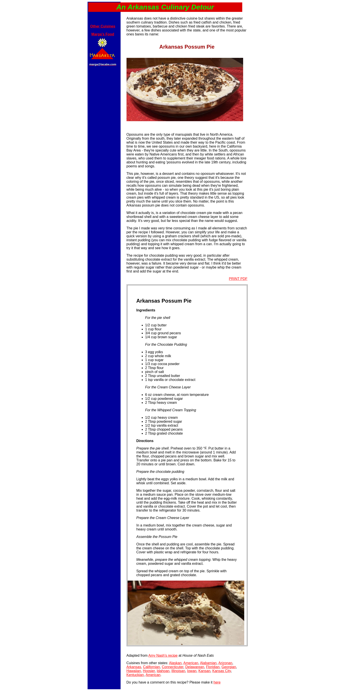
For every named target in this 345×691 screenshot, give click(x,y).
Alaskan (175, 663)
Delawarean (194, 667)
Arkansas (134, 667)
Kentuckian (135, 675)
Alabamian (208, 663)
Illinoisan (178, 671)
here (216, 682)
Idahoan (163, 671)
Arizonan (225, 663)
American (190, 663)
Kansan (204, 671)
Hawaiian (134, 671)
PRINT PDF (238, 279)
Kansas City (221, 671)
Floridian (212, 667)
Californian (151, 667)
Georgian (229, 667)
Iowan (191, 671)
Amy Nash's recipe (163, 655)
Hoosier (149, 671)
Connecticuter (172, 667)
